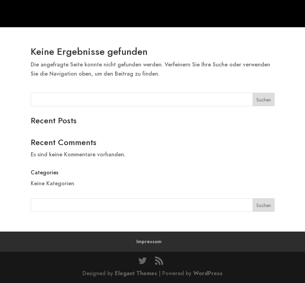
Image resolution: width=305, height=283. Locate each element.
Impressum (149, 241)
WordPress (208, 273)
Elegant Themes (136, 273)
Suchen (263, 99)
